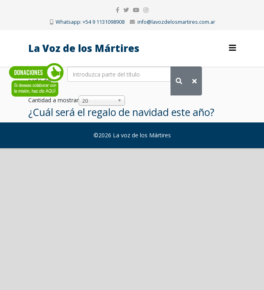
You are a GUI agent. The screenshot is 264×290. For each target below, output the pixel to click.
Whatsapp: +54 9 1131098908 (90, 22)
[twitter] (126, 10)
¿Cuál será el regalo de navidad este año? (121, 112)
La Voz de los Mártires (83, 48)
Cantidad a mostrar (53, 100)
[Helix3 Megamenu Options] (232, 47)
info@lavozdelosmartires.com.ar (176, 22)
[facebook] (117, 10)
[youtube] (136, 10)
